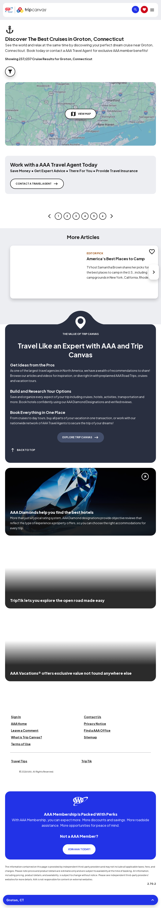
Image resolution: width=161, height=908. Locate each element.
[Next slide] (154, 272)
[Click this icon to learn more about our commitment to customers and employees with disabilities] (11, 786)
